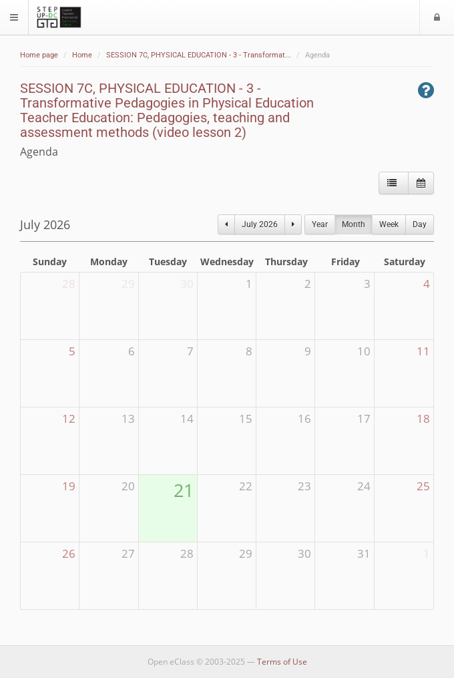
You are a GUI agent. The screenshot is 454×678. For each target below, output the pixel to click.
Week (389, 224)
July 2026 (260, 224)
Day (420, 224)
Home (82, 55)
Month (353, 224)
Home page (39, 55)
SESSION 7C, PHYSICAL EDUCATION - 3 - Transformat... (198, 55)
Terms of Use (282, 661)
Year (320, 224)
